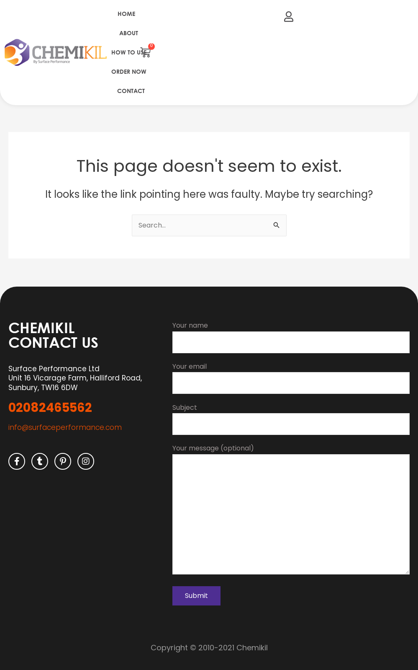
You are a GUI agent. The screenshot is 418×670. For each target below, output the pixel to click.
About (128, 32)
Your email (291, 376)
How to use (128, 52)
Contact (131, 90)
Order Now (128, 71)
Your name (291, 335)
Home (126, 13)
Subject (291, 417)
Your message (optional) (291, 510)
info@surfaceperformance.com (65, 426)
